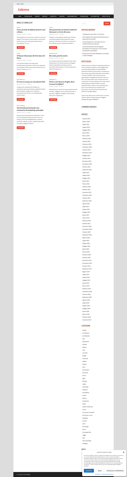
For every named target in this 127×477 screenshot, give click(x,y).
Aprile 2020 (85, 249)
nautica (84, 398)
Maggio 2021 (86, 212)
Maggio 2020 (86, 246)
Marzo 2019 (86, 286)
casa (19, 16)
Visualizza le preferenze (115, 470)
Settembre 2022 (87, 169)
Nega (99, 470)
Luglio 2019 (85, 274)
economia (85, 358)
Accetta (89, 470)
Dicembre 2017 (86, 320)
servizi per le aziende (88, 412)
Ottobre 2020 (86, 232)
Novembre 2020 (87, 229)
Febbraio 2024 (86, 138)
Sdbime (23, 10)
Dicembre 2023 (86, 144)
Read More (20, 47)
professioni (85, 401)
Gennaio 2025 (86, 118)
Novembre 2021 (87, 195)
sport (83, 423)
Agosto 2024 (86, 121)
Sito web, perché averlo (58, 56)
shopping (85, 418)
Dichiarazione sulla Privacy (108, 474)
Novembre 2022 (87, 164)
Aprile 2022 (85, 181)
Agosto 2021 (86, 203)
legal (83, 378)
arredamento (52, 79)
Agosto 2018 (86, 300)
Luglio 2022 (85, 172)
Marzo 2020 (86, 252)
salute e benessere (87, 406)
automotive (95, 16)
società (84, 421)
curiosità (53, 16)
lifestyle (105, 16)
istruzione (85, 372)
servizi (37, 16)
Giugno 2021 (86, 209)
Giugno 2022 (86, 175)
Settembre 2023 (87, 152)
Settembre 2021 (87, 201)
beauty (84, 347)
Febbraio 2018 (86, 317)
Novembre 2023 (87, 147)
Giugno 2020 (86, 243)
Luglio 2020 (85, 240)
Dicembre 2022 (86, 161)
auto (83, 338)
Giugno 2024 (86, 127)
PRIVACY (96, 99)
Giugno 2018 (86, 305)
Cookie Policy (98, 474)
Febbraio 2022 (86, 186)
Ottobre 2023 (86, 150)
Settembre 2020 (87, 235)
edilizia (44, 16)
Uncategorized (21, 105)
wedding (84, 443)
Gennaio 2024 (86, 141)
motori (84, 395)
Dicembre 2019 (86, 260)
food (83, 367)
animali (84, 330)
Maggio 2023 (86, 155)
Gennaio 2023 (86, 158)
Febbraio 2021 (86, 220)
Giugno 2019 (86, 277)
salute (84, 404)
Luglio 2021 (85, 206)
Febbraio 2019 (86, 288)
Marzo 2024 (86, 135)
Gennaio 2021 (86, 223)
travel (51, 27)
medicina (85, 389)
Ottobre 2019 (86, 266)
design (84, 355)
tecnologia (28, 16)
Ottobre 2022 (86, 167)
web (83, 438)
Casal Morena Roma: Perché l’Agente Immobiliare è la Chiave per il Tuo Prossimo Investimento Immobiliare (94, 48)
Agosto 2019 (86, 271)
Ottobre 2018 (86, 294)
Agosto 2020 (86, 237)
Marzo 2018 (86, 314)
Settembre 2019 (87, 269)
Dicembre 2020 (86, 226)
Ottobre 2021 (86, 198)
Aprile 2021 (85, 215)
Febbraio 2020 (86, 254)
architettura (85, 333)
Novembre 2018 (87, 291)
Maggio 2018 (86, 308)
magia (84, 384)
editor (29, 34)
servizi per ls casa (87, 415)
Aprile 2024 (85, 133)
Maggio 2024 (86, 130)
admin (29, 60)
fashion (61, 16)
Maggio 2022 (86, 178)
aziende (84, 344)
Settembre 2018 (87, 297)
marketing (85, 387)
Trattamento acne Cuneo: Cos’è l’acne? (93, 34)
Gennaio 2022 (86, 189)
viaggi (84, 435)
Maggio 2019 (86, 280)
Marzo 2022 (86, 184)
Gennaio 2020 (86, 257)
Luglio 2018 (85, 303)
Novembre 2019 (87, 263)
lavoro (84, 375)
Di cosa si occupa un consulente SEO (31, 82)
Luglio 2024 (85, 124)
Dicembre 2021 (86, 192)
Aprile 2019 (85, 283)
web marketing (72, 16)
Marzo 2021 (86, 218)
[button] (123, 452)
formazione (84, 16)
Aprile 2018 (85, 311)
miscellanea (85, 392)
